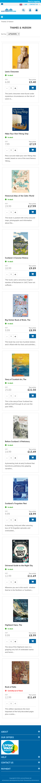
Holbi (21, 780)
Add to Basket (32, 88)
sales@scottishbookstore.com (2, 4)
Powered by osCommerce (31, 780)
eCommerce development (10, 780)
